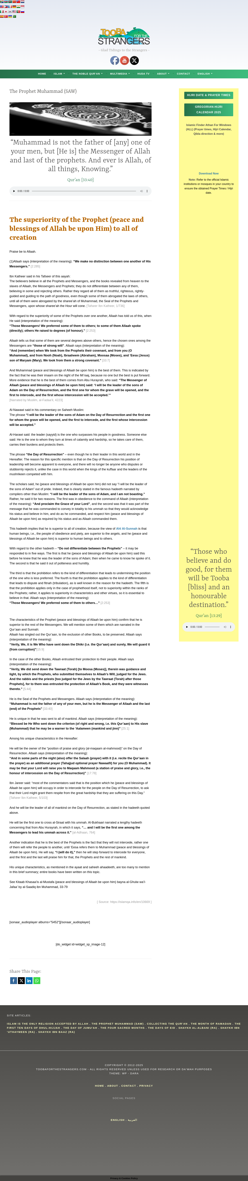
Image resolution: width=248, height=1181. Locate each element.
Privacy (146, 1085)
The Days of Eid (161, 1027)
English (204, 73)
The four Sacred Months (122, 1027)
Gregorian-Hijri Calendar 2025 (209, 115)
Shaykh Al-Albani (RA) (197, 1027)
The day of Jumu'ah (80, 1027)
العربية (132, 1119)
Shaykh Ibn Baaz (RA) (56, 1031)
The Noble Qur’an (86, 73)
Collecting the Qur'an (167, 1023)
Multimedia (118, 73)
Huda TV (143, 73)
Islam (58, 73)
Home (42, 73)
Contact (183, 73)
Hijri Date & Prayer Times (208, 98)
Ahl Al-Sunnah (126, 528)
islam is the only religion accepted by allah (47, 1023)
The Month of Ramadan (211, 1023)
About (162, 73)
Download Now (209, 179)
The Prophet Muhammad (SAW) (118, 1023)
